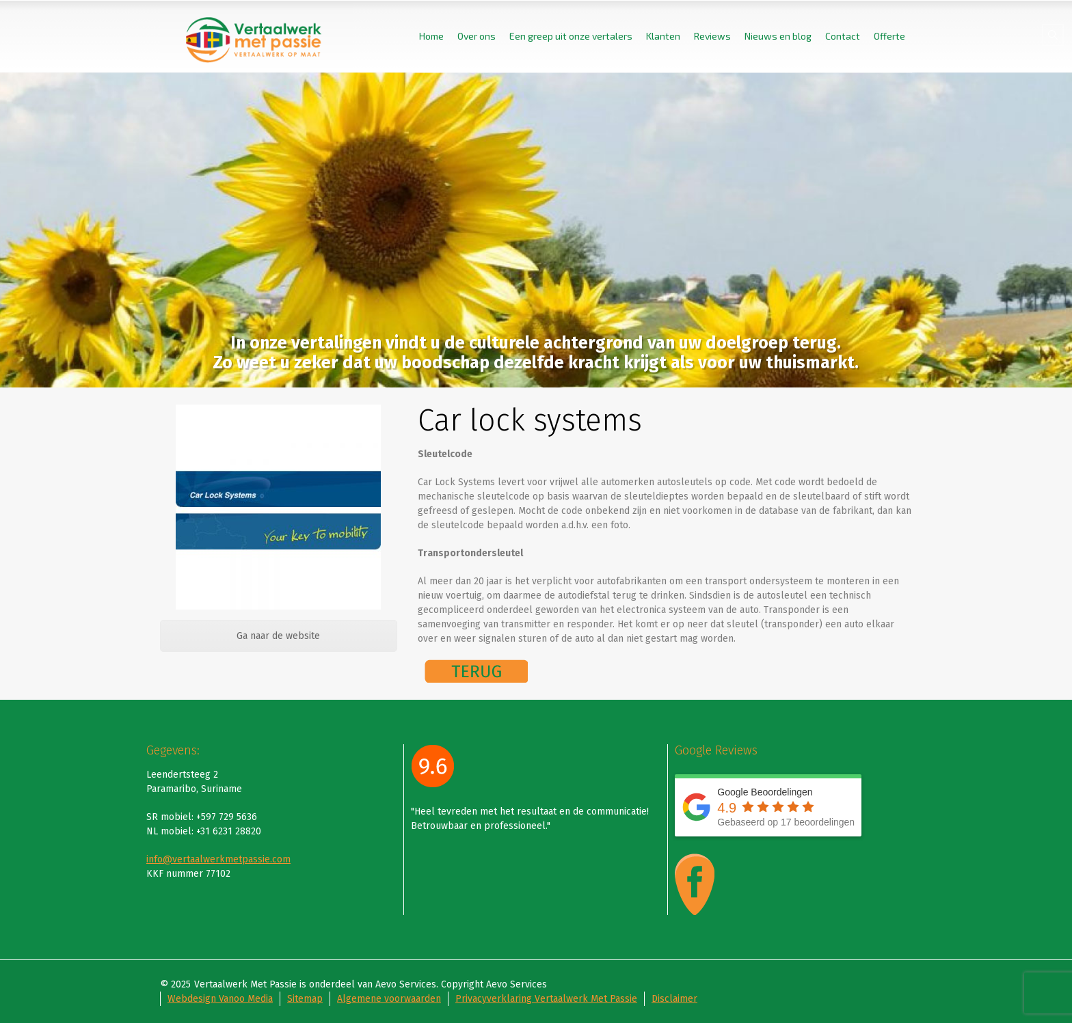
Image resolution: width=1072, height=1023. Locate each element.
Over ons (476, 36)
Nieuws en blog (778, 36)
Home (431, 36)
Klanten (663, 36)
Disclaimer (674, 999)
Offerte (889, 36)
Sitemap (305, 999)
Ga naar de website (278, 636)
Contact (842, 36)
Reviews (712, 36)
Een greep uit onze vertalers (570, 36)
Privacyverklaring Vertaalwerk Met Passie (546, 999)
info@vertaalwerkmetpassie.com (218, 859)
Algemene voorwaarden (389, 999)
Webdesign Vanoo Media (220, 999)
